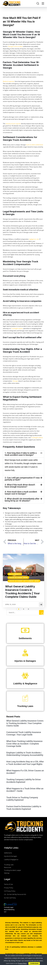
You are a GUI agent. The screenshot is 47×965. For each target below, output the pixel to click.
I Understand (34, 963)
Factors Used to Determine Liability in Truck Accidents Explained (23, 807)
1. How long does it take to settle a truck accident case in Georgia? (21, 454)
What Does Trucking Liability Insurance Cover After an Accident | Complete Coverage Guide (24, 743)
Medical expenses (8, 81)
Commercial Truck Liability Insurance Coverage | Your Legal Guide (23, 733)
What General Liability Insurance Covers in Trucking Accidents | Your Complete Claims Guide (22, 591)
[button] (23, 454)
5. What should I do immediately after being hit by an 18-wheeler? (22, 499)
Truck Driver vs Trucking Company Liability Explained (22, 798)
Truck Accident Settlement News (24, 581)
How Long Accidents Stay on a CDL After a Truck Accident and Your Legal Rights (25, 762)
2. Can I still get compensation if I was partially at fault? (22, 478)
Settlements (15, 574)
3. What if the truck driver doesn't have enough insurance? (20, 485)
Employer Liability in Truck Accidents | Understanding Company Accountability (24, 753)
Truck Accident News (18, 577)
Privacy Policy (22, 963)
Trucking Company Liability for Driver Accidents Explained (23, 780)
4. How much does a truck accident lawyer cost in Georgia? (21, 492)
